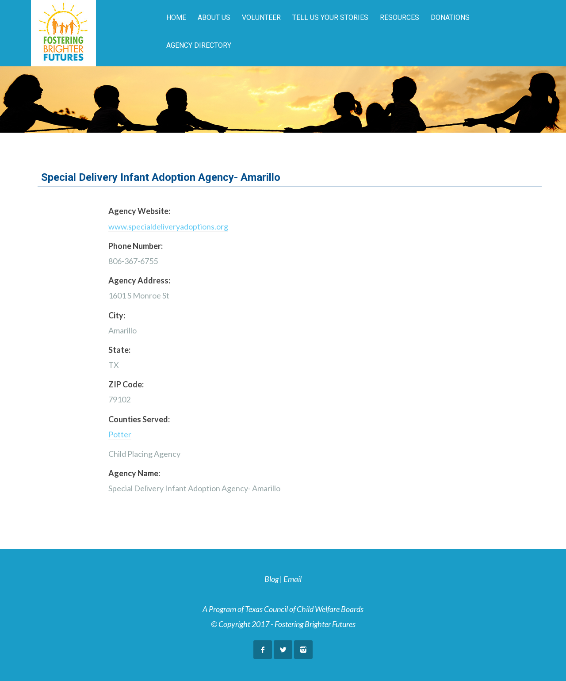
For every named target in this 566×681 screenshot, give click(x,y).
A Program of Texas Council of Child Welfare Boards (283, 609)
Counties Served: (139, 419)
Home (176, 17)
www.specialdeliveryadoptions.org (168, 226)
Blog (271, 579)
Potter (119, 434)
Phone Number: (135, 246)
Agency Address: (139, 280)
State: (119, 350)
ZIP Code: (126, 384)
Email (292, 579)
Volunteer (261, 17)
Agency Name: (134, 473)
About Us (214, 17)
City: (116, 315)
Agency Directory (198, 45)
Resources (399, 17)
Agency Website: (139, 211)
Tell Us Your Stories (330, 17)
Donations (450, 17)
